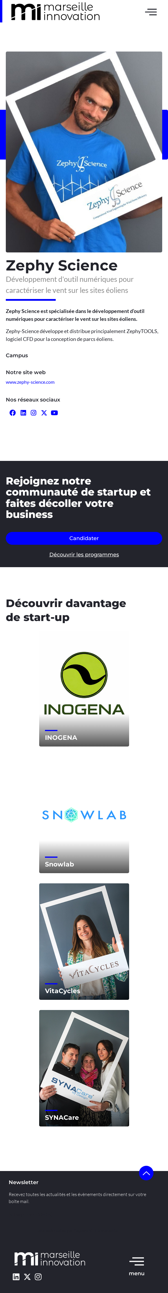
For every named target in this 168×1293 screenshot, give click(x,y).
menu (136, 1273)
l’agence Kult (85, 1230)
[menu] (136, 1261)
